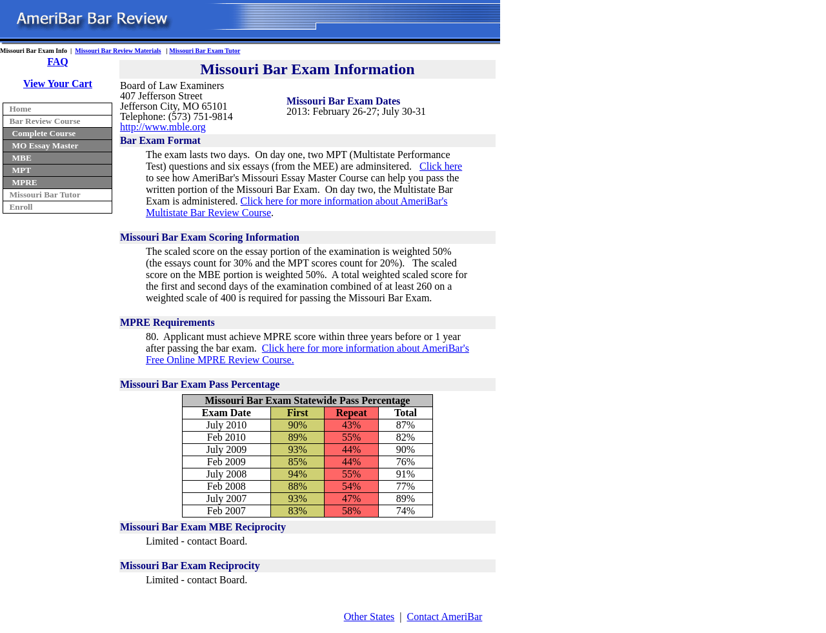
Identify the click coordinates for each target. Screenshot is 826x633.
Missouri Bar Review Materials (118, 50)
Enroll (20, 207)
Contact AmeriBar (445, 616)
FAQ (57, 61)
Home (20, 109)
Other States (369, 616)
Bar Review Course (44, 121)
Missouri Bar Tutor (44, 194)
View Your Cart (57, 83)
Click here (440, 166)
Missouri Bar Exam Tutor (204, 50)
